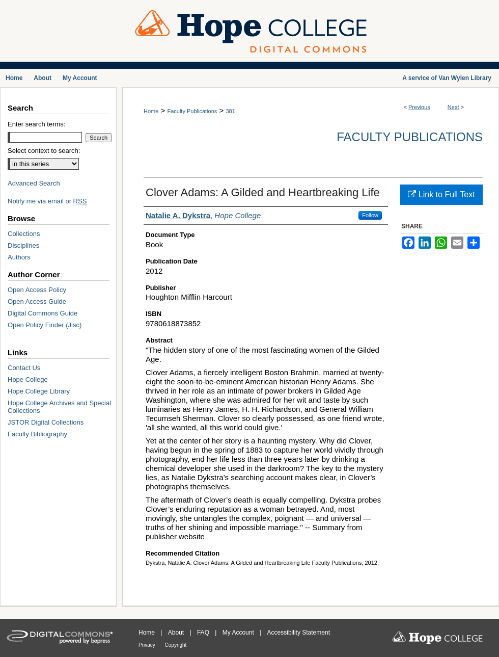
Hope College (28, 379)
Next (453, 107)
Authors (19, 257)
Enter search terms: (36, 124)
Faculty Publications (192, 111)
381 (230, 111)
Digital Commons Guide (42, 313)
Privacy (147, 645)
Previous (419, 107)
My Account (239, 632)
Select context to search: (44, 150)
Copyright (176, 645)
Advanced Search (34, 183)
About (177, 632)
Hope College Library (39, 391)
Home (151, 111)
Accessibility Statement (298, 632)
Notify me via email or (47, 201)
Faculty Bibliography (37, 434)
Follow (370, 215)
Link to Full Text (441, 194)
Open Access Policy (37, 290)
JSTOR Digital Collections (46, 422)
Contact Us (24, 368)
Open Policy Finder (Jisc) (44, 325)
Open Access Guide (37, 301)
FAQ (204, 632)
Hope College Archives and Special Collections (59, 406)
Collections (24, 234)
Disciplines (23, 245)
